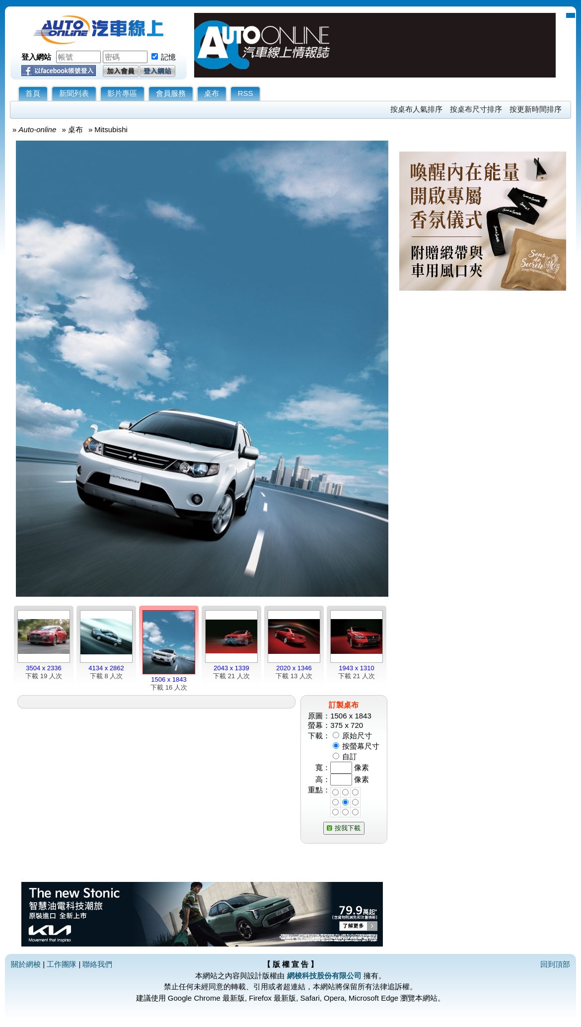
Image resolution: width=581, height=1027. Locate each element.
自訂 (349, 756)
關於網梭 (26, 964)
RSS (245, 93)
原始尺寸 (357, 735)
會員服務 (171, 93)
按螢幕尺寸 (360, 746)
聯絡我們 (97, 964)
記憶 (168, 57)
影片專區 (122, 93)
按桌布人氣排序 (416, 109)
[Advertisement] (482, 415)
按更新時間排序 (535, 109)
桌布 (211, 93)
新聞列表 (74, 93)
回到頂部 (555, 964)
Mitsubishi (111, 129)
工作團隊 (61, 964)
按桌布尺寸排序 (476, 109)
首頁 (32, 93)
